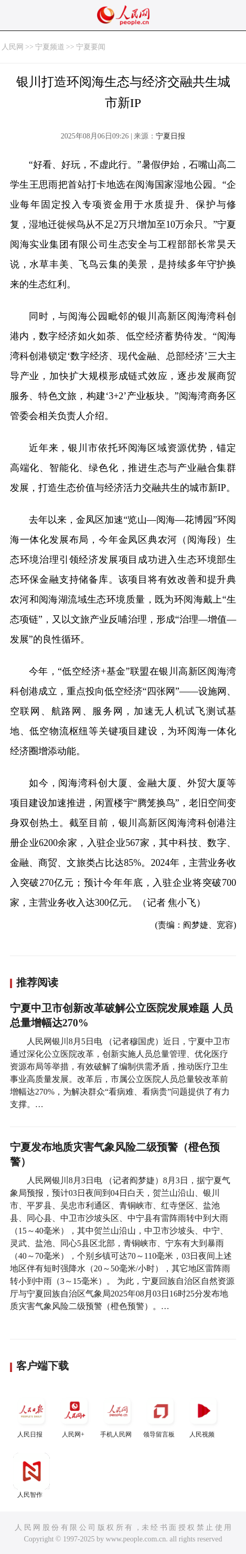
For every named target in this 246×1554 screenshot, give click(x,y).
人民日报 (31, 1415)
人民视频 (203, 1415)
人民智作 (31, 1475)
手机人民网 (117, 1415)
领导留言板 (160, 1415)
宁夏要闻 (90, 47)
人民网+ (74, 1415)
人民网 (13, 47)
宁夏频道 (50, 47)
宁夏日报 (170, 136)
